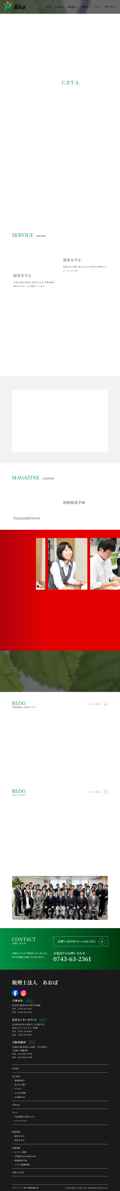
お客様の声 (20, 1097)
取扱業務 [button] (71, 6)
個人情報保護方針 (31, 1187)
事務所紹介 (20, 1080)
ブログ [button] (96, 6)
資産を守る (20, 1140)
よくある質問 (20, 1092)
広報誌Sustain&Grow (25, 1156)
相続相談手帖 (21, 1160)
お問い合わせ (109, 6)
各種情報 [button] (84, 6)
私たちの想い (21, 1084)
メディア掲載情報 (22, 1164)
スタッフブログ (21, 1120)
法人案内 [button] (58, 6)
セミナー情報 (20, 1152)
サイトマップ (17, 1187)
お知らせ (16, 1104)
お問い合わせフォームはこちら (77, 941)
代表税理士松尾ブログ (25, 1116)
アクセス (18, 1088)
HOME (49, 6)
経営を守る (20, 1136)
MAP (29, 1000)
